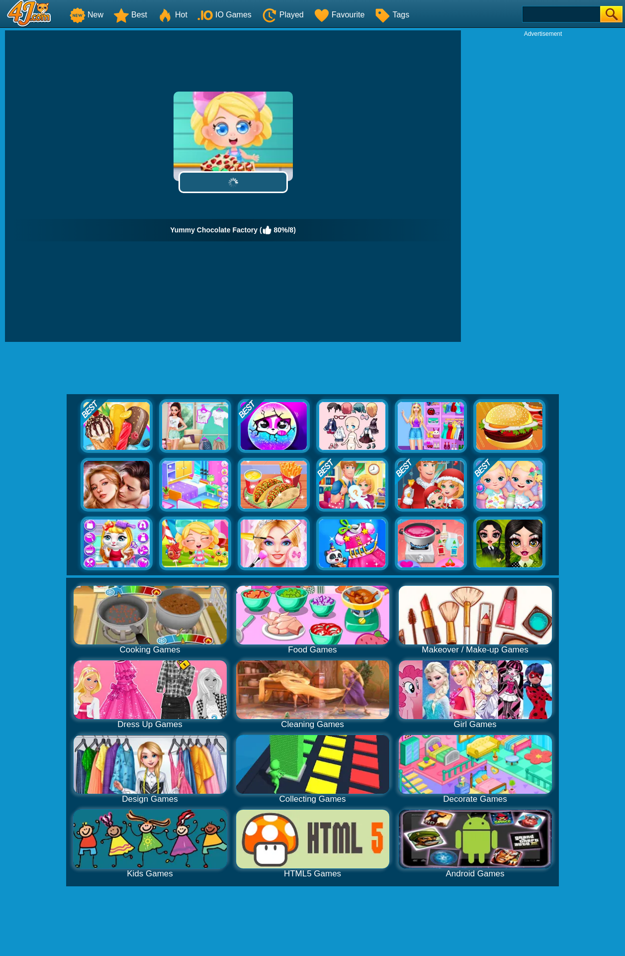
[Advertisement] (543, 187)
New (86, 14)
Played (283, 14)
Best (130, 14)
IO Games (224, 14)
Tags (391, 14)
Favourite (339, 14)
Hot (172, 14)
